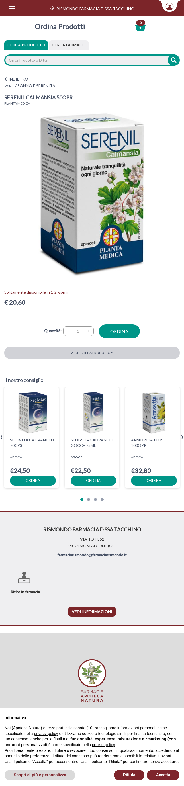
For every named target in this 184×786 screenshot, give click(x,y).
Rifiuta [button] (129, 775)
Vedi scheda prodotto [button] (92, 353)
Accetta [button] (163, 775)
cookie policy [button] (103, 744)
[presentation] (1, 437)
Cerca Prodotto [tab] (26, 44)
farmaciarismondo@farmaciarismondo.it (92, 554)
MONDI (9, 86)
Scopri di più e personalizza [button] (40, 775)
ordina (119, 331)
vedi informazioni (92, 611)
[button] (81, 499)
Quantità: (53, 330)
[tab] (69, 45)
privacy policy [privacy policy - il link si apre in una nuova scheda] (46, 733)
